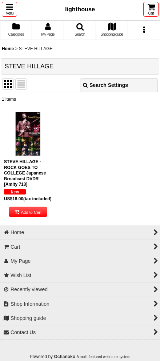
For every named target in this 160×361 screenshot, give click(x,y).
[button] (9, 9)
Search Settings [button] (105, 85)
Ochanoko (64, 356)
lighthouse (80, 9)
